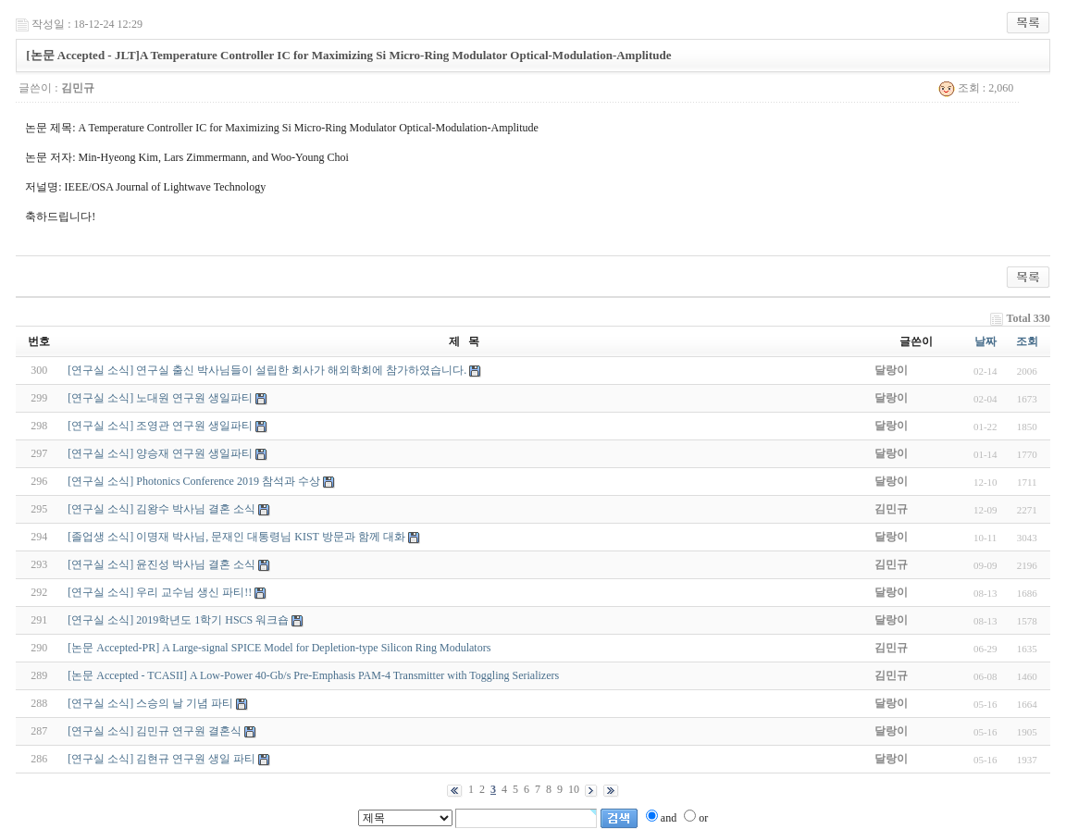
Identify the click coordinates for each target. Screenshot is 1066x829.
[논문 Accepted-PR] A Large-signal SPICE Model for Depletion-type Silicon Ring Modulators (279, 647)
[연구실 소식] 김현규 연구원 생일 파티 (161, 758)
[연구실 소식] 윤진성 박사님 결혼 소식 (161, 564)
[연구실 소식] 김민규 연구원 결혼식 (155, 730)
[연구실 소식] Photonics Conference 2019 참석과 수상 (194, 481)
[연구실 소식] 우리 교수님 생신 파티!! (160, 592)
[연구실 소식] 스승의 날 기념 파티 (150, 703)
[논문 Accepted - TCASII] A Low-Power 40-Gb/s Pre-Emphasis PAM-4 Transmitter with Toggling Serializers (313, 675)
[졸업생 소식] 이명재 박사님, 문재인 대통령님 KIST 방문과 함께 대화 (236, 536)
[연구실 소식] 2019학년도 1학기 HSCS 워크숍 (178, 619)
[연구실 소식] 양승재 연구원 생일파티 (160, 453)
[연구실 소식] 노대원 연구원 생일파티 (160, 397)
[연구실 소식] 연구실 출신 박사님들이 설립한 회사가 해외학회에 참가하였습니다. (267, 370)
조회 (1027, 341)
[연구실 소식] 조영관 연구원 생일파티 (160, 425)
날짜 (985, 341)
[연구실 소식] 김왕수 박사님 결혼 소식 (161, 508)
